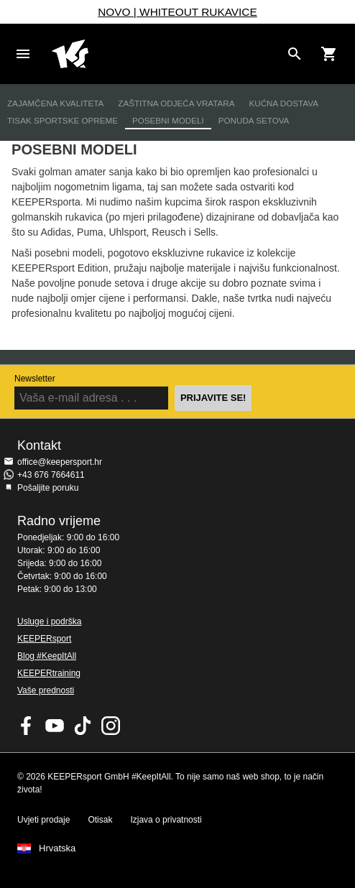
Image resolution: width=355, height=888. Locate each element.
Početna (166, 54)
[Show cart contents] (329, 54)
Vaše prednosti (45, 690)
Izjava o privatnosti (165, 820)
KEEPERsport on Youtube (54, 725)
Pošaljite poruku (47, 488)
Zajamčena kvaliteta (55, 103)
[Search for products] (294, 54)
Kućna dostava (283, 103)
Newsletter (34, 379)
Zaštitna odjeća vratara (176, 103)
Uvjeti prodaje (43, 820)
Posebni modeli (168, 120)
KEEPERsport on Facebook (26, 725)
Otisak (100, 820)
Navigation (23, 54)
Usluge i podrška (49, 621)
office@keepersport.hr (59, 462)
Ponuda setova (254, 120)
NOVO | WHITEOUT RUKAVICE (177, 12)
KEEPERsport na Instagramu (110, 725)
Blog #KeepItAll (46, 656)
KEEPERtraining (48, 673)
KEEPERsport (44, 639)
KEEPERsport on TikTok (82, 725)
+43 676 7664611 (51, 475)
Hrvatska (57, 848)
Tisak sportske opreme (62, 120)
